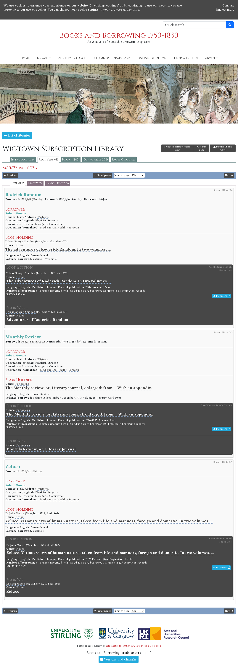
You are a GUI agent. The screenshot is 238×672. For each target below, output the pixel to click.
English (25, 287)
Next (229, 175)
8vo (112, 420)
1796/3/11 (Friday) (31, 471)
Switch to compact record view (177, 148)
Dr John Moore (15, 513)
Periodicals (22, 383)
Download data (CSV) (222, 148)
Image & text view (57, 183)
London (51, 287)
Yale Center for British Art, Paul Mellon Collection (133, 646)
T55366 (20, 294)
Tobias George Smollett (20, 241)
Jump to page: (122, 175)
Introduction (23, 160)
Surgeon (74, 227)
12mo (107, 287)
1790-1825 (91, 420)
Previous (10, 175)
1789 (88, 559)
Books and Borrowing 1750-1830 (119, 35)
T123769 (21, 566)
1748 (88, 287)
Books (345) (70, 160)
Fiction (19, 245)
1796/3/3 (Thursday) (33, 341)
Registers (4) (48, 160)
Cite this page (201, 148)
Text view (17, 183)
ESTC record (221, 296)
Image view (35, 183)
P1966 (19, 427)
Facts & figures (124, 160)
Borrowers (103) (95, 160)
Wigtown (42, 217)
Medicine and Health (53, 227)
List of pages (102, 175)
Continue (228, 5)
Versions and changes (118, 659)
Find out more (225, 9)
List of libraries (17, 135)
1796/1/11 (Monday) (32, 199)
